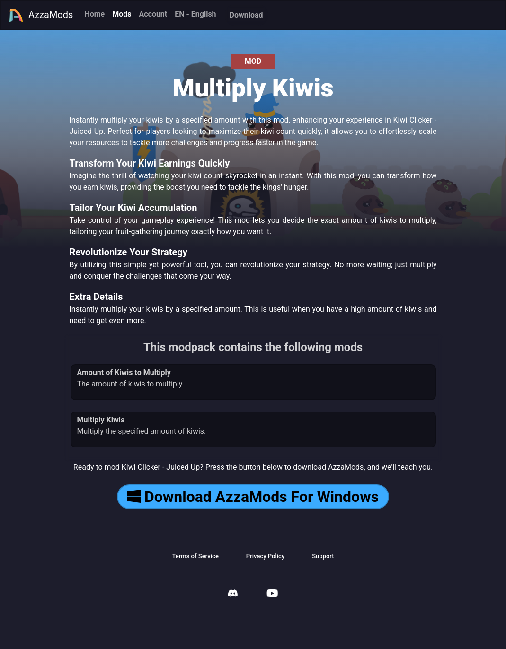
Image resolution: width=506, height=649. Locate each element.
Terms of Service (195, 556)
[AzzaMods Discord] (233, 594)
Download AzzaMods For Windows (253, 497)
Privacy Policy (265, 556)
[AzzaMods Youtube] (272, 594)
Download (246, 14)
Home (94, 13)
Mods (121, 13)
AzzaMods (41, 15)
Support (323, 556)
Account (153, 13)
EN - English (195, 13)
